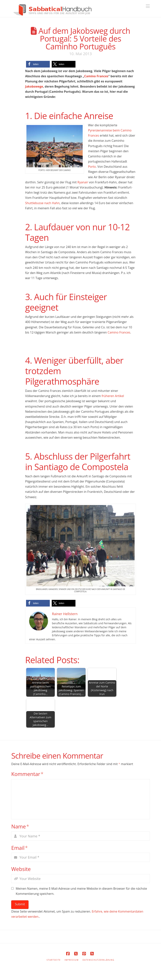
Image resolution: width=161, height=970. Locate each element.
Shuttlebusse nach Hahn (42, 203)
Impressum (71, 960)
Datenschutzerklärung (98, 960)
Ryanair (82, 182)
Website (21, 869)
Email (19, 847)
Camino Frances (96, 76)
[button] (148, 6)
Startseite (54, 960)
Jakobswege (34, 86)
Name (20, 826)
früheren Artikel (113, 396)
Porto (92, 166)
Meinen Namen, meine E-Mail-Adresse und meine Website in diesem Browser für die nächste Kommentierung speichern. (81, 891)
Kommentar (27, 773)
